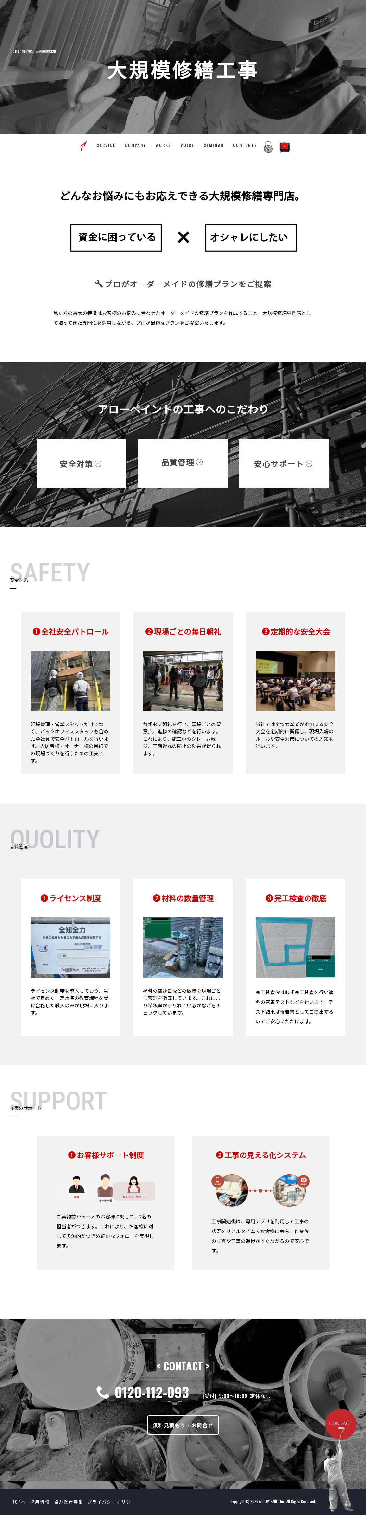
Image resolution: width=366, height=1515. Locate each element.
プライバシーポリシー (111, 1501)
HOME (15, 51)
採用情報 (40, 1501)
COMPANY (135, 145)
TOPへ (19, 1501)
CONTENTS (245, 145)
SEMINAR (214, 145)
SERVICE (106, 145)
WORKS (163, 145)
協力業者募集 (68, 1501)
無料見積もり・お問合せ (183, 1425)
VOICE (187, 145)
